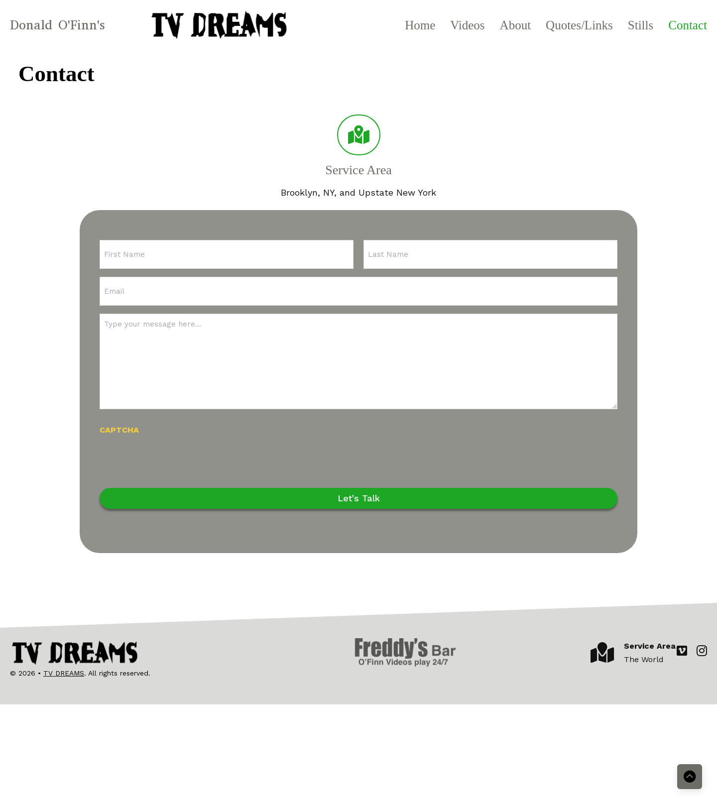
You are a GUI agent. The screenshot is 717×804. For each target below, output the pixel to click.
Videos (467, 25)
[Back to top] (689, 776)
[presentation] (175, 460)
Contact (687, 25)
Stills (640, 25)
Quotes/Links (579, 25)
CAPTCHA (119, 430)
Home (420, 25)
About (515, 25)
